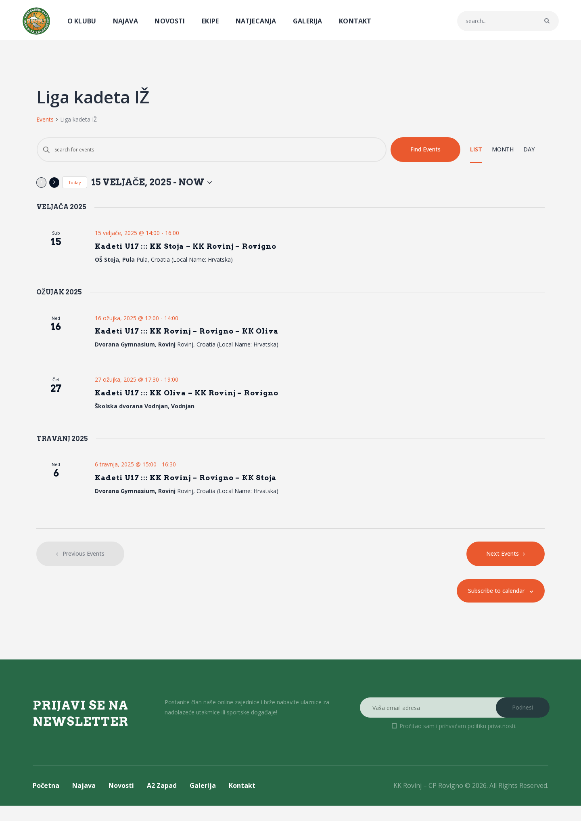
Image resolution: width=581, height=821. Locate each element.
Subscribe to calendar (488, 606)
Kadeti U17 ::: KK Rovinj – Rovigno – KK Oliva (206, 338)
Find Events (425, 149)
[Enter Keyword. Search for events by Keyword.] (212, 149)
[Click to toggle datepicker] (176, 184)
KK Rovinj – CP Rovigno (428, 801)
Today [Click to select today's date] (75, 184)
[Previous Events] (41, 184)
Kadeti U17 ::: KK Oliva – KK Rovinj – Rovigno (206, 403)
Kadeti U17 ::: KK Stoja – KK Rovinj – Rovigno (204, 250)
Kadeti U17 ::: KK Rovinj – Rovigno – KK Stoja (204, 491)
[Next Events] (54, 184)
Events (45, 119)
